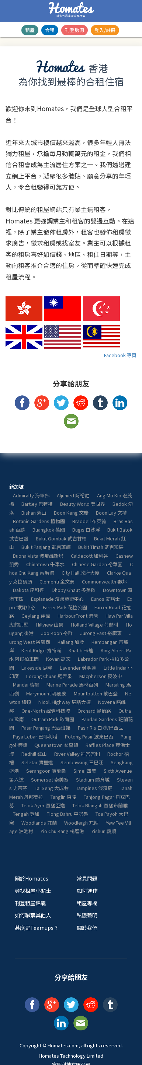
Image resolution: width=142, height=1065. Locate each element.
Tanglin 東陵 (63, 796)
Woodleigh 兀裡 (81, 822)
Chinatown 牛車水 (45, 564)
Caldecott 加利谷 (89, 555)
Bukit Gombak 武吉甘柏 (61, 538)
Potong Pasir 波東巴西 (89, 736)
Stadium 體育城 (93, 779)
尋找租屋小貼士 (33, 890)
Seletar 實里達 (37, 762)
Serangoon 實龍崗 (46, 770)
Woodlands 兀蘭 (39, 822)
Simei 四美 (84, 770)
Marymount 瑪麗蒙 (46, 693)
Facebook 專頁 (120, 355)
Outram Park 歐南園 (52, 719)
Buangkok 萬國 (48, 529)
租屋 (30, 30)
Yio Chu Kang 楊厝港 (62, 831)
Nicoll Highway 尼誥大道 (64, 701)
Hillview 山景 (49, 624)
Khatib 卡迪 (81, 650)
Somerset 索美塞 (50, 779)
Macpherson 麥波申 (100, 676)
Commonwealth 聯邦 (104, 581)
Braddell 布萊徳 (89, 521)
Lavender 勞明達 (78, 667)
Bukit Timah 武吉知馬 (101, 546)
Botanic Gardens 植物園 (39, 521)
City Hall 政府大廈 (81, 572)
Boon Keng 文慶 (71, 512)
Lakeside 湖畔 (36, 667)
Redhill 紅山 (34, 753)
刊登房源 (74, 30)
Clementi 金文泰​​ (57, 581)
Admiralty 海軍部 (31, 495)
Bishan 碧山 (33, 512)
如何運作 (87, 890)
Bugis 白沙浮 (86, 529)
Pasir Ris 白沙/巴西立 (100, 727)
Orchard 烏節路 (94, 710)
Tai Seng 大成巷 (52, 787)
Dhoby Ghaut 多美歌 (74, 589)
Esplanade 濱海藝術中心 (57, 598)
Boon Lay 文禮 (111, 512)
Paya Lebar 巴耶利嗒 (35, 736)
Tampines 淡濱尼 (94, 787)
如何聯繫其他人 (33, 915)
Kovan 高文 (58, 658)
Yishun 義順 (103, 831)
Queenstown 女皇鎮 (56, 744)
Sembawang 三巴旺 (81, 762)
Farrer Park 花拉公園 (65, 607)
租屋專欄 (87, 903)
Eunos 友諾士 (105, 598)
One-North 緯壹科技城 (45, 710)
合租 (50, 30)
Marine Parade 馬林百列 (72, 684)
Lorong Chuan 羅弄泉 (49, 676)
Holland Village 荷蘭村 (94, 624)
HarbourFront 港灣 (78, 615)
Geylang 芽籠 (35, 615)
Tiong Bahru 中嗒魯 (67, 813)
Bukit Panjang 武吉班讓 (46, 546)
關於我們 (87, 927)
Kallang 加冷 (71, 641)
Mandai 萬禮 (26, 684)
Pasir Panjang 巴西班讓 (45, 727)
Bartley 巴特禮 (37, 503)
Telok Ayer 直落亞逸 (43, 805)
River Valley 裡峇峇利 (77, 753)
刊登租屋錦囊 (30, 903)
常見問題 (87, 878)
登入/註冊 (104, 30)
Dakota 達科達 (28, 589)
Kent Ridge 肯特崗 (41, 650)
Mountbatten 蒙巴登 (96, 693)
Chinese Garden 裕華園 (97, 564)
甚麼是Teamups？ (37, 927)
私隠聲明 (87, 915)
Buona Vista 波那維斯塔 (38, 555)
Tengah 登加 (26, 813)
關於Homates (31, 878)
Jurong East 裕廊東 (101, 633)
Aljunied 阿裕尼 (73, 495)
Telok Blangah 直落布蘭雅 (100, 805)
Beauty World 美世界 (82, 503)
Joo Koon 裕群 (57, 633)
